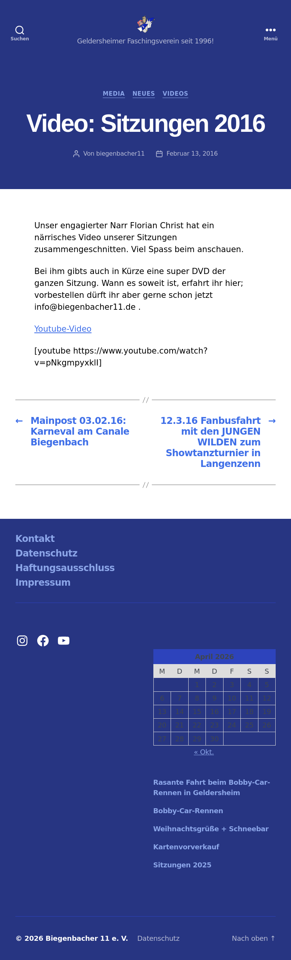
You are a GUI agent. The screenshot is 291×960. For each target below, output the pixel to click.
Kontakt (34, 538)
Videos (175, 93)
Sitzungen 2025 (182, 865)
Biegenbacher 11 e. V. (87, 938)
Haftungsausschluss (65, 568)
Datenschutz (46, 553)
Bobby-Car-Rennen (188, 811)
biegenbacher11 (120, 153)
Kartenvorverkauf (186, 847)
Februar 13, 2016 (191, 153)
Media (114, 93)
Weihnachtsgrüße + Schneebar (211, 829)
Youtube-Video (63, 329)
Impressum (43, 582)
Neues (144, 93)
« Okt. (204, 752)
